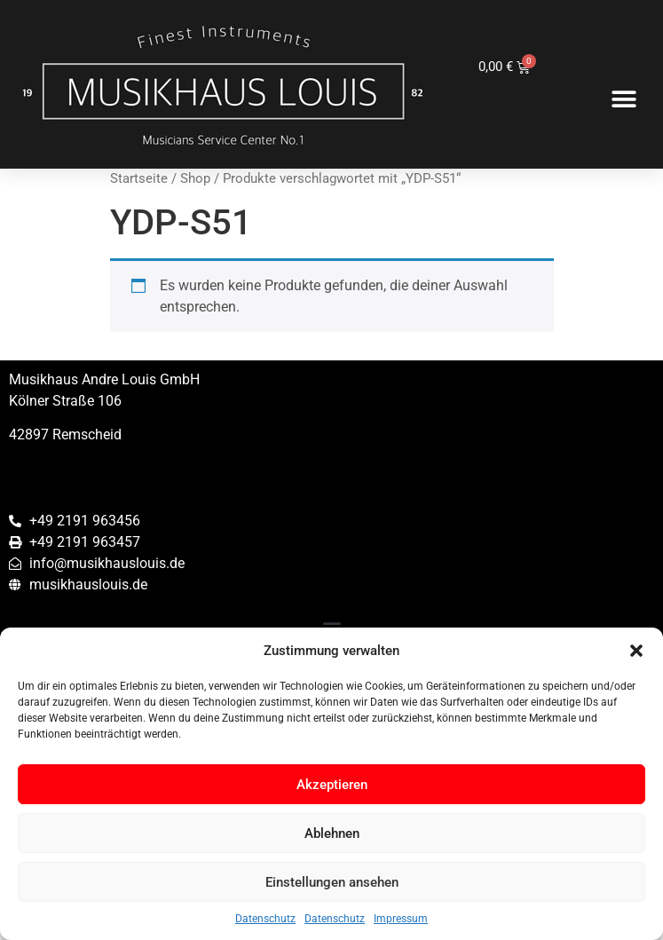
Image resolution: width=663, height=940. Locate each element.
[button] (636, 651)
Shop (195, 178)
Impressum (401, 918)
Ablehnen (331, 833)
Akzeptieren (331, 785)
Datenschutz (265, 918)
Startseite (139, 178)
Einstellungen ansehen (332, 882)
